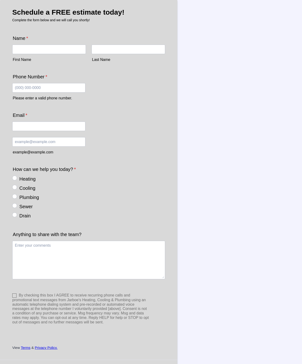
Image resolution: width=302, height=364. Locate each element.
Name (20, 38)
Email (20, 115)
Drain (25, 215)
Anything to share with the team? (47, 234)
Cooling (27, 188)
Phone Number (30, 76)
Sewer (26, 206)
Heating (27, 179)
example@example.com (33, 152)
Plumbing (29, 197)
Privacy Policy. (46, 348)
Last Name (101, 60)
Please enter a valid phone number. (42, 98)
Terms (25, 348)
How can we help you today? (44, 169)
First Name (22, 60)
